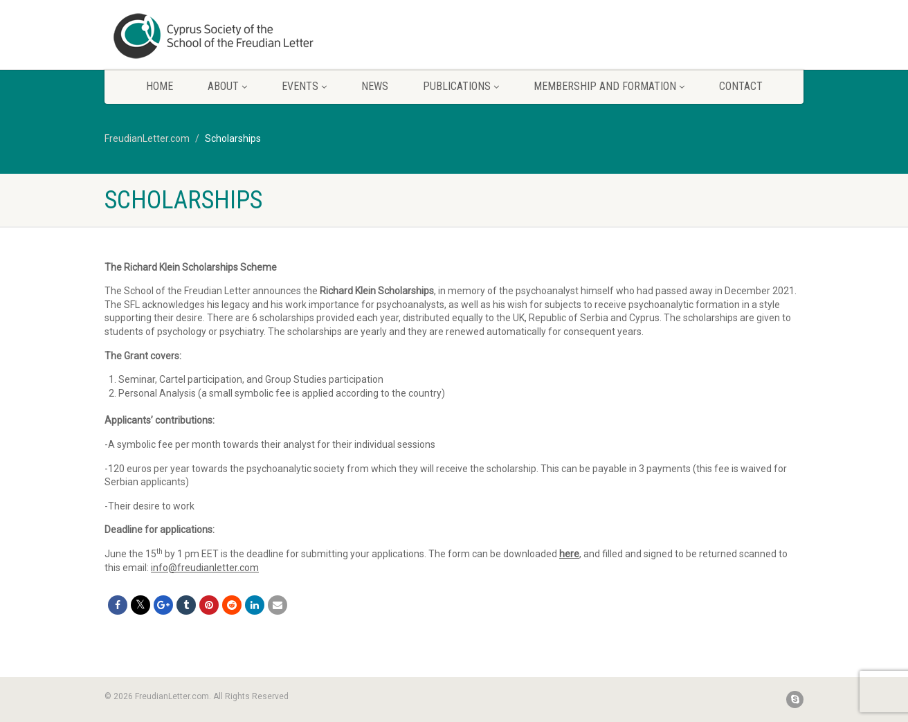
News (374, 86)
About (227, 86)
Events (304, 86)
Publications (461, 86)
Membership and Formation (609, 86)
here (569, 553)
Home (159, 86)
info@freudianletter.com (205, 567)
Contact (741, 86)
